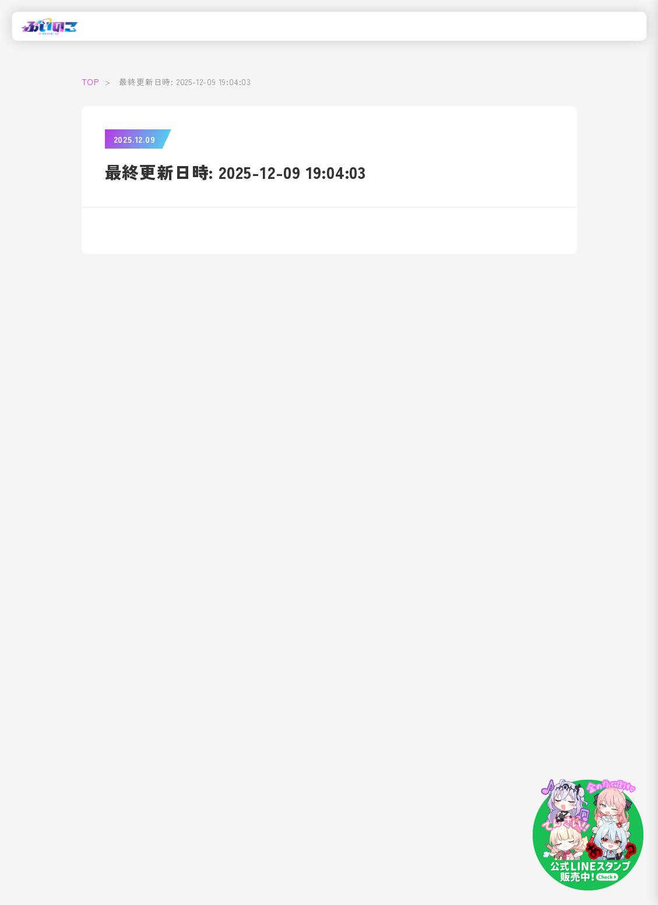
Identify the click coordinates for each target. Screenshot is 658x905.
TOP (90, 81)
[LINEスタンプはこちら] (588, 835)
